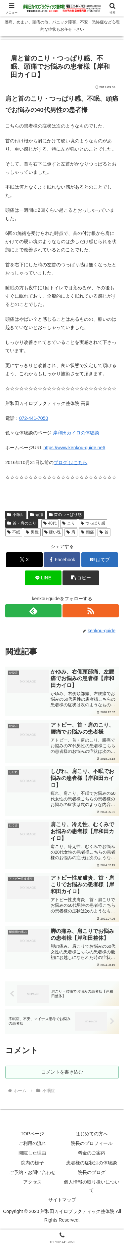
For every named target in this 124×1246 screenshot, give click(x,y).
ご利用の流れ (32, 1143)
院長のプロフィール (91, 1143)
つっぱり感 (93, 523)
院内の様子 (32, 1162)
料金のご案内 (91, 1152)
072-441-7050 (33, 418)
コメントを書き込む (62, 1072)
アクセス (32, 1182)
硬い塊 (52, 532)
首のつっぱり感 (65, 514)
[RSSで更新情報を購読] (90, 610)
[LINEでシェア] (43, 577)
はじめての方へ (91, 1133)
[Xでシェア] (24, 559)
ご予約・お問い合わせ (32, 1172)
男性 (32, 532)
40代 (50, 523)
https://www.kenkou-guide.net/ (74, 447)
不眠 (13, 532)
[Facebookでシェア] (62, 559)
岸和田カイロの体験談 (76, 432)
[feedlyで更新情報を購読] (33, 610)
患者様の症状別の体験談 (91, 1162)
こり (68, 523)
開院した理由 (32, 1152)
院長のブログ (91, 1172)
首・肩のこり (21, 523)
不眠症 (15, 514)
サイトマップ (62, 1199)
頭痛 (36, 514)
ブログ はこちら (70, 462)
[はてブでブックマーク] (99, 559)
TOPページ (32, 1133)
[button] (80, 577)
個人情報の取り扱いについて (91, 1186)
